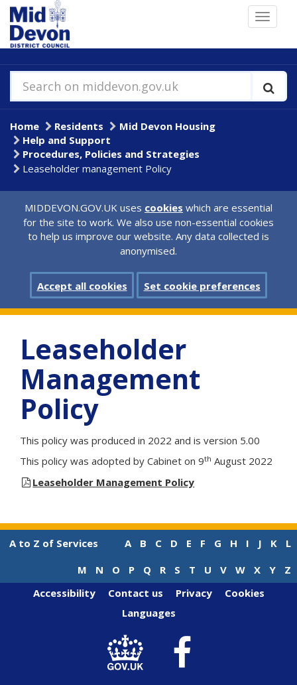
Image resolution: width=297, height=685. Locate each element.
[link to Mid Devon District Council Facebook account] (182, 653)
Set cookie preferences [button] (202, 285)
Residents (78, 126)
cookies (164, 207)
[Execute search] (269, 86)
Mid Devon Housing (167, 126)
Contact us (135, 592)
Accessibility (64, 592)
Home (24, 126)
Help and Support (67, 140)
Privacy (194, 592)
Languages (149, 612)
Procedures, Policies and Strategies (111, 153)
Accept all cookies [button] (82, 285)
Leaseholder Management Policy (113, 482)
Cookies (245, 592)
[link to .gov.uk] (129, 652)
